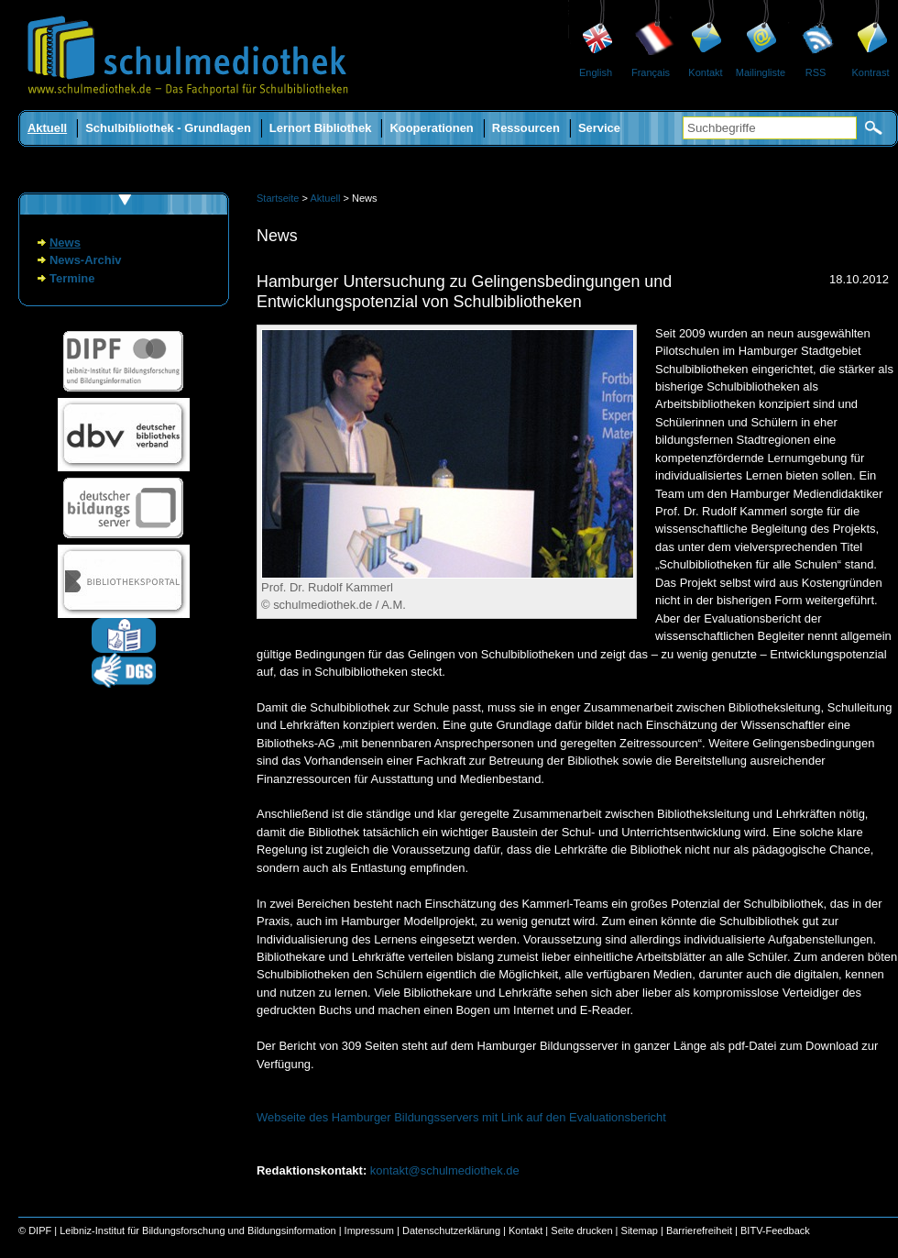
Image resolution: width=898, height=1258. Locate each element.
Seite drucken (581, 1230)
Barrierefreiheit (699, 1230)
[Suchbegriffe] (770, 127)
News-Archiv (85, 260)
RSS (816, 72)
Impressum (369, 1230)
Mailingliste (760, 72)
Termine (71, 278)
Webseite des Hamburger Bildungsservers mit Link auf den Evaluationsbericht (461, 1117)
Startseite (278, 198)
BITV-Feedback (775, 1230)
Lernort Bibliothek (320, 128)
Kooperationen (431, 128)
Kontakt (705, 72)
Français (650, 72)
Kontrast (871, 72)
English (595, 72)
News (65, 242)
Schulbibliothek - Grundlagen (168, 128)
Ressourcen (526, 128)
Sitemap (639, 1230)
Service (599, 128)
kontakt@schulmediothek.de (445, 1170)
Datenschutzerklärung (451, 1230)
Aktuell (47, 128)
